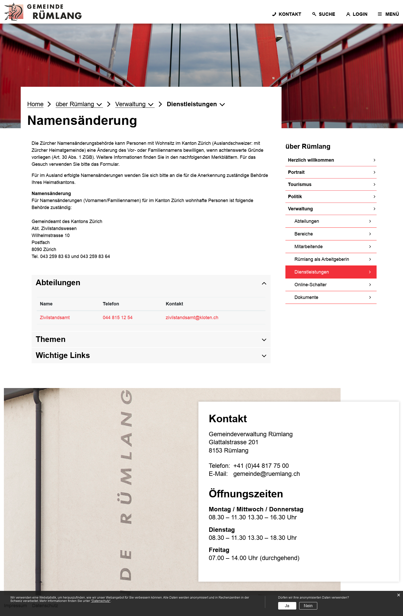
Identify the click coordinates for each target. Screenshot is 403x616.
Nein (308, 606)
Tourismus (300, 184)
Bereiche (303, 234)
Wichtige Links (63, 355)
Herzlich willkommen (311, 160)
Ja (287, 606)
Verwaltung (300, 208)
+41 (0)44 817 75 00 (261, 465)
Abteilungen (306, 221)
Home (35, 104)
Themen (51, 339)
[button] (79, 104)
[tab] (151, 282)
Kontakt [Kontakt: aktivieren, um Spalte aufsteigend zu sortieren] (174, 303)
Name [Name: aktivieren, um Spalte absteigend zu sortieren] (46, 303)
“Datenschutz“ (101, 601)
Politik (295, 196)
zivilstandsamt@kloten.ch (192, 317)
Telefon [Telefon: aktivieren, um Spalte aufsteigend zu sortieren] (111, 303)
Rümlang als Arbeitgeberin (321, 259)
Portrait (296, 172)
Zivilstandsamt (55, 317)
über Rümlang (307, 146)
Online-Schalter (310, 284)
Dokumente (306, 297)
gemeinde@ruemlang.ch (266, 473)
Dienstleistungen (325, 271)
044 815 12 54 (118, 317)
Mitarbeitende (308, 246)
